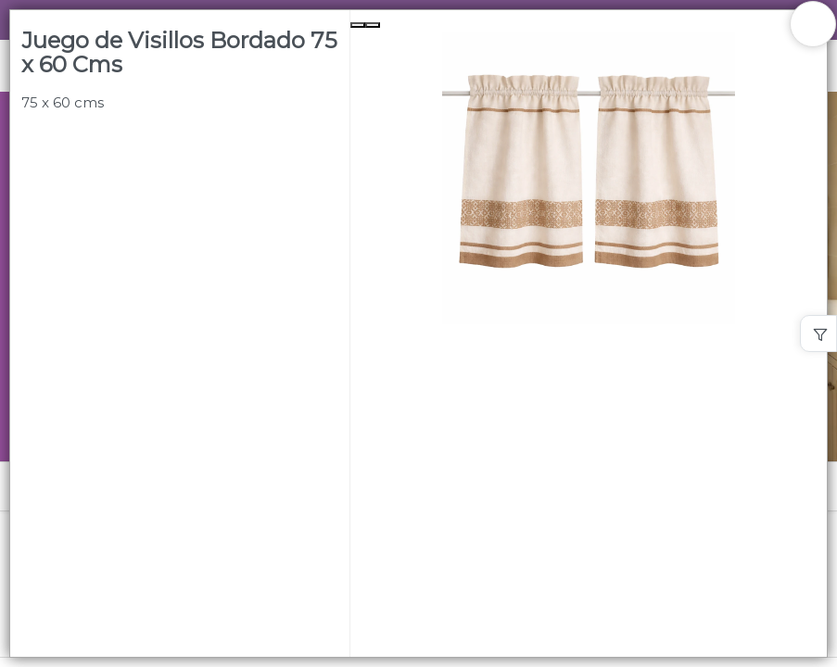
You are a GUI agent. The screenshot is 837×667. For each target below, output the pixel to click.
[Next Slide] (372, 25)
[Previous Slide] (357, 25)
